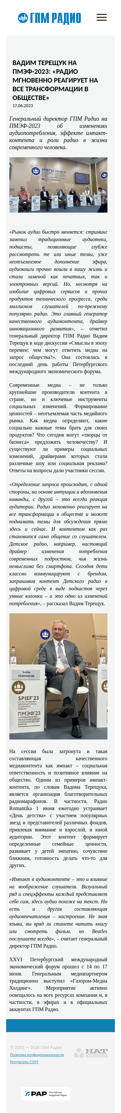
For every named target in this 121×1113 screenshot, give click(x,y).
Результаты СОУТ (24, 1061)
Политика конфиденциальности (37, 1054)
